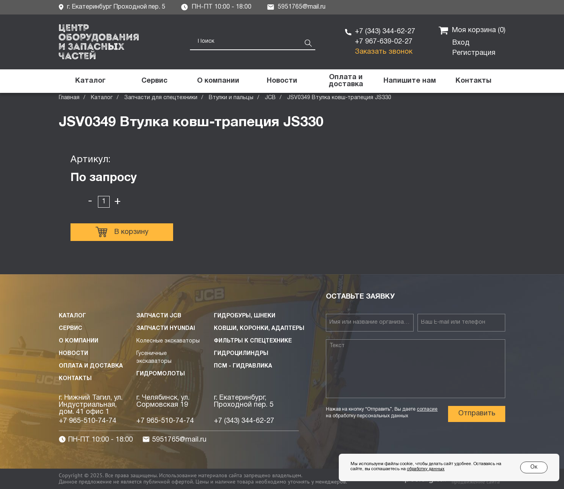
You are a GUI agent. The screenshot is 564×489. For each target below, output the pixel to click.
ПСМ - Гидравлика (243, 366)
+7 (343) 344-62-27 (385, 31)
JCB (270, 97)
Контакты (75, 378)
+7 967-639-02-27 (383, 41)
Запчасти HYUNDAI (165, 328)
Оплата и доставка (91, 366)
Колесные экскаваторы (168, 341)
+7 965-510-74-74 (87, 421)
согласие (427, 409)
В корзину (122, 232)
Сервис (70, 328)
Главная (69, 97)
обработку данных (426, 469)
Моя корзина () (472, 30)
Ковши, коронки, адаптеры (259, 328)
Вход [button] (461, 43)
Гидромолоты (160, 374)
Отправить (476, 413)
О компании (78, 341)
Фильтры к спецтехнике (253, 341)
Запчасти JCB (158, 316)
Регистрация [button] (473, 53)
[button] (409, 81)
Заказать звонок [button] (383, 52)
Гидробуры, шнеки (244, 316)
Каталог (102, 97)
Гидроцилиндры (241, 353)
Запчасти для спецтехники (160, 97)
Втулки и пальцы (231, 97)
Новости (73, 353)
